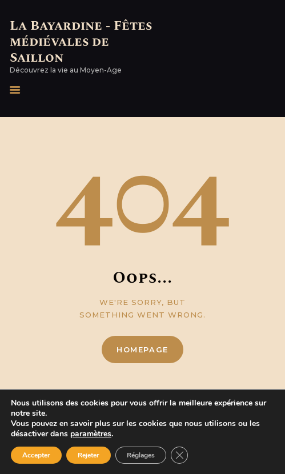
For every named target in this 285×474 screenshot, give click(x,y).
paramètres (90, 434)
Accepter (36, 455)
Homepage (142, 349)
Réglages (141, 455)
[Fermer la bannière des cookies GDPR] (179, 455)
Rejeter (88, 455)
